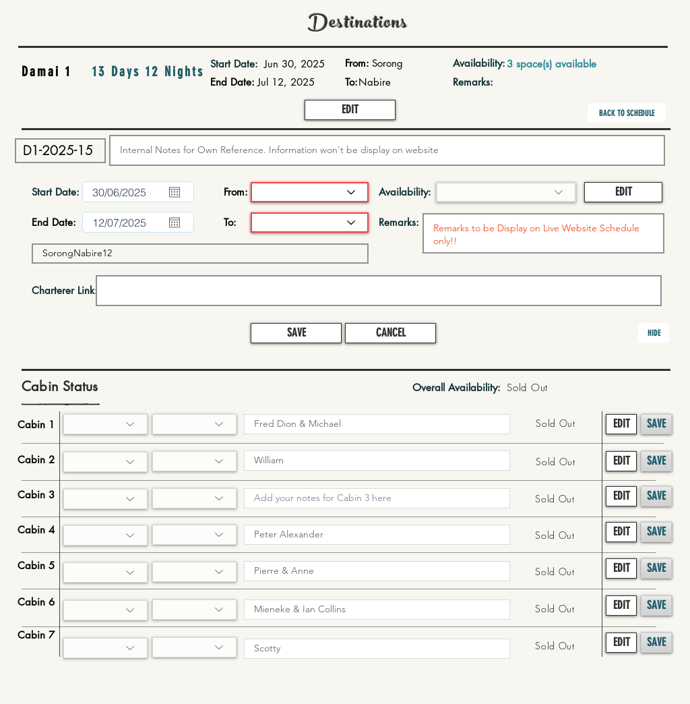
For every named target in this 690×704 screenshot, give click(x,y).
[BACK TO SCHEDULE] (627, 113)
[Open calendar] (174, 192)
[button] (350, 110)
